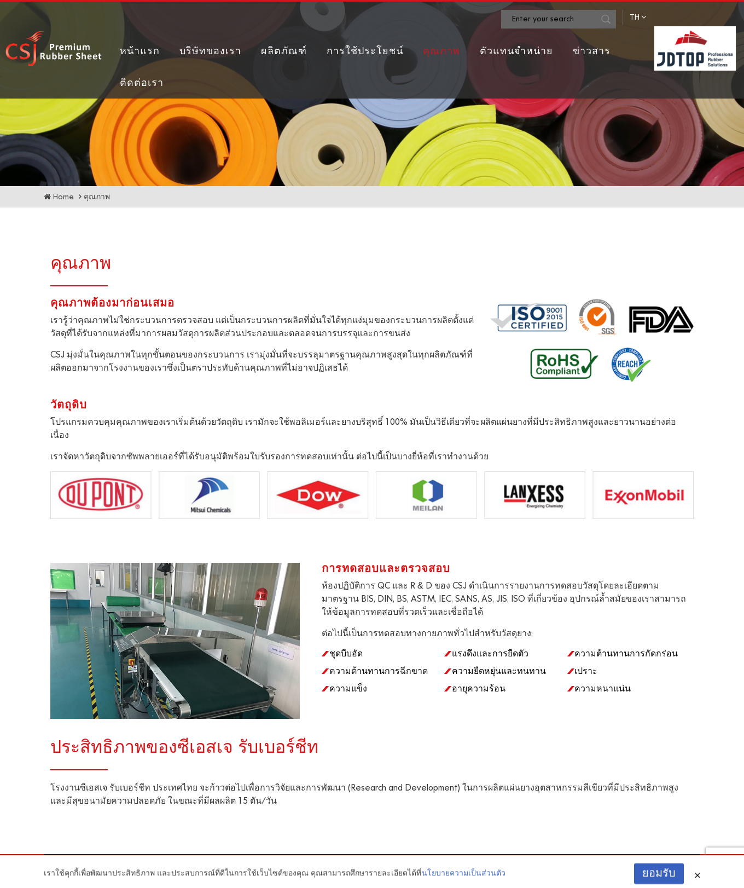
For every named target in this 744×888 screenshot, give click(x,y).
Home (63, 196)
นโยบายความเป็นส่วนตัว (463, 878)
